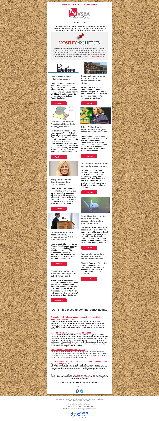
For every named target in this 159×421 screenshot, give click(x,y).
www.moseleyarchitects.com (94, 56)
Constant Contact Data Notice (84, 406)
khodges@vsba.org (82, 377)
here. (102, 382)
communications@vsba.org (76, 409)
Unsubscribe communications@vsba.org (79, 404)
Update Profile (70, 406)
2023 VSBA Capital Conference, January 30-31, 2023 (71, 333)
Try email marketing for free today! (79, 417)
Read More (59, 103)
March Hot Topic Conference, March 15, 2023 (68, 350)
